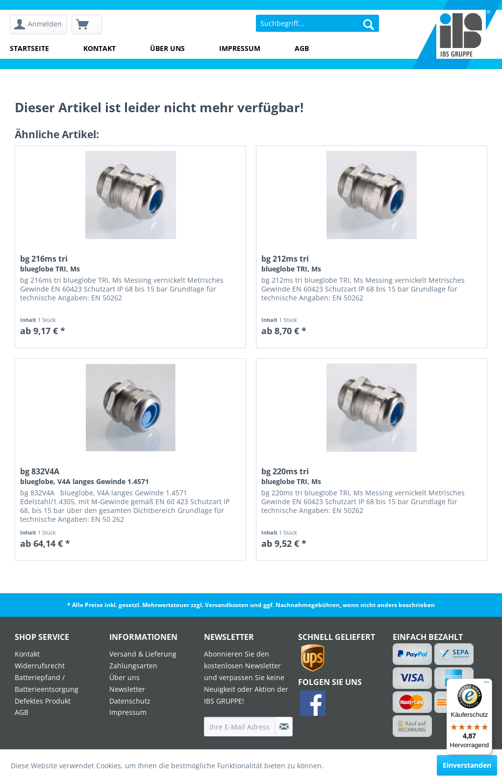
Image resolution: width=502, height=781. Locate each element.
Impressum (239, 48)
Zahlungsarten (133, 665)
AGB (302, 48)
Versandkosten (227, 605)
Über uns (167, 48)
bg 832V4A (84, 476)
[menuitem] (38, 25)
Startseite (29, 48)
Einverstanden (467, 765)
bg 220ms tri (291, 476)
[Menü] (486, 684)
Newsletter (127, 689)
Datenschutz (130, 701)
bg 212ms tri (291, 263)
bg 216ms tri (50, 263)
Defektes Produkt (43, 701)
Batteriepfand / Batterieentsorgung (46, 683)
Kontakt (99, 48)
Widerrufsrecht (40, 665)
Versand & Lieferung (142, 654)
